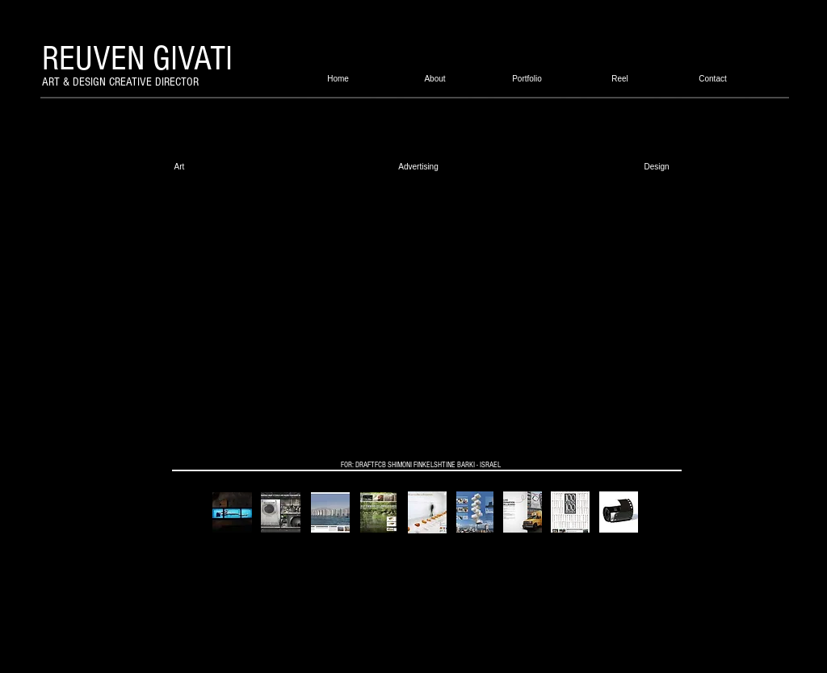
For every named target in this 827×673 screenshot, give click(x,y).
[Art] (179, 166)
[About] (434, 79)
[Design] (656, 166)
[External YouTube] (415, 315)
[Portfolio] (527, 79)
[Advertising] (418, 166)
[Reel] (620, 79)
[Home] (338, 79)
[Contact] (712, 79)
